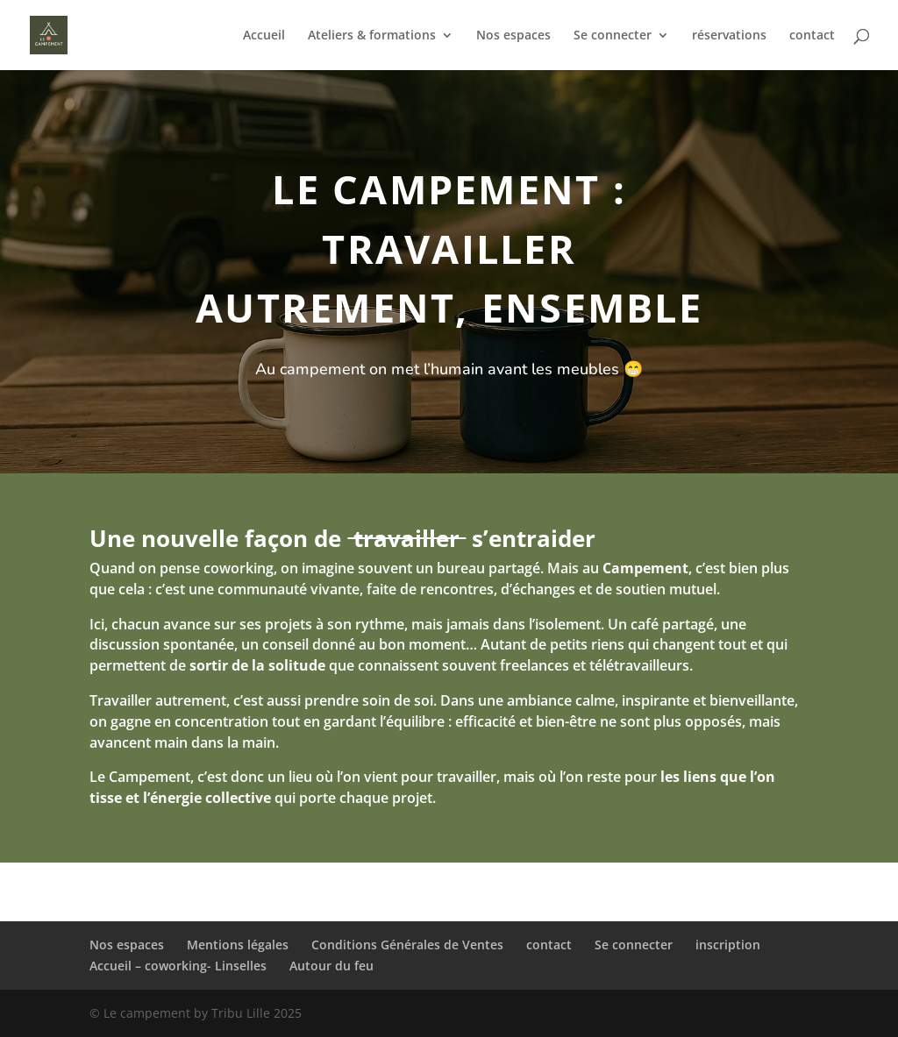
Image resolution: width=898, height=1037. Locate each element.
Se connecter (613, 36)
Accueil (264, 36)
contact (812, 36)
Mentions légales (238, 944)
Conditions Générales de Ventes (407, 944)
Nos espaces (513, 36)
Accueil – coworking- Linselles (178, 965)
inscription (727, 944)
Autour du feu (331, 965)
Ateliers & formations (372, 36)
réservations (729, 36)
